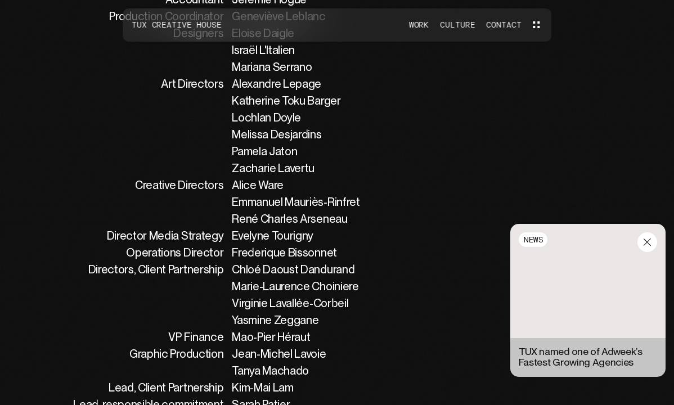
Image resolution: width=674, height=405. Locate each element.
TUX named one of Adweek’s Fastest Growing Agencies (580, 357)
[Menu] (536, 25)
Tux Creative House (176, 24)
